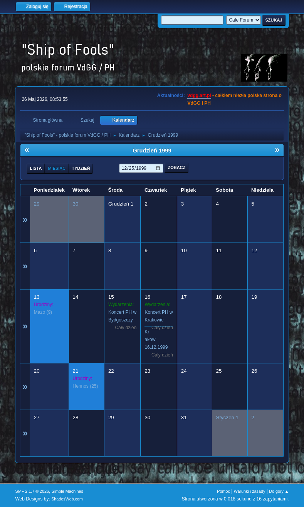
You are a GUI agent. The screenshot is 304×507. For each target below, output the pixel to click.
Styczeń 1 (227, 417)
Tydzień (81, 168)
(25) (85, 386)
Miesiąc (57, 168)
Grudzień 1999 (152, 150)
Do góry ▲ (279, 491)
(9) (43, 312)
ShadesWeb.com (67, 499)
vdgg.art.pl (199, 95)
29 (37, 204)
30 (76, 204)
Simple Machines (67, 491)
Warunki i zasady (249, 491)
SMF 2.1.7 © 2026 (32, 491)
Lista (36, 168)
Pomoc (223, 491)
